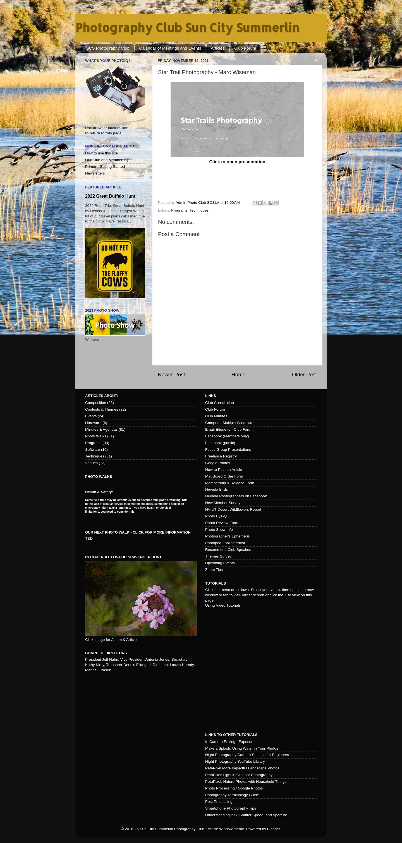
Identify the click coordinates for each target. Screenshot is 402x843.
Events (91, 416)
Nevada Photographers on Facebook (236, 496)
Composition (95, 403)
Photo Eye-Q (216, 516)
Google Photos (217, 463)
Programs (179, 210)
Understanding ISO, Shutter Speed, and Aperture (246, 815)
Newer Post (171, 374)
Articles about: (101, 396)
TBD (89, 538)
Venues (91, 463)
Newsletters (95, 173)
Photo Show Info (219, 529)
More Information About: (111, 146)
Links (210, 396)
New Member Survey (222, 503)
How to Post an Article (223, 469)
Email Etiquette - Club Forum (229, 429)
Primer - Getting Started (105, 166)
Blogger (273, 829)
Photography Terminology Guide (232, 795)
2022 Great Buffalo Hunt (110, 196)
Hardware (93, 423)
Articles (217, 48)
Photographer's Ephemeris (227, 536)
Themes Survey (218, 556)
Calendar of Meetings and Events (170, 48)
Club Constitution (219, 403)
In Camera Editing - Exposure (230, 742)
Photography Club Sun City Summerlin (187, 27)
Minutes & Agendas (101, 429)
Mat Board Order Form (224, 476)
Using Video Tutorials (223, 605)
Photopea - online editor (225, 543)
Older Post (304, 374)
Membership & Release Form (229, 483)
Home (238, 374)
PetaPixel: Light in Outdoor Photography (238, 775)
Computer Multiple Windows (228, 423)
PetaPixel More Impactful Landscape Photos (242, 768)
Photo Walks (95, 436)
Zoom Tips (214, 570)
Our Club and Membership (107, 160)
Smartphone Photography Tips (230, 808)
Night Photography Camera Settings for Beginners (247, 755)
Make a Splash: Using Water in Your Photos (241, 748)
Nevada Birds (216, 489)
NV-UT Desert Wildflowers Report (233, 509)
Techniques (199, 210)
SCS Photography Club (108, 48)
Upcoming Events (220, 563)
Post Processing (219, 802)
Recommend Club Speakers (228, 550)
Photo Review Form (221, 523)
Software (92, 449)
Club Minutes (216, 416)
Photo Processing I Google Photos (234, 788)
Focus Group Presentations (228, 449)
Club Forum (245, 48)
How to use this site (101, 153)
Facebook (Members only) (227, 436)
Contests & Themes (101, 409)
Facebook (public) (220, 443)
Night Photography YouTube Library (235, 761)
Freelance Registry (221, 456)
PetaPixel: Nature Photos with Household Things (245, 781)
